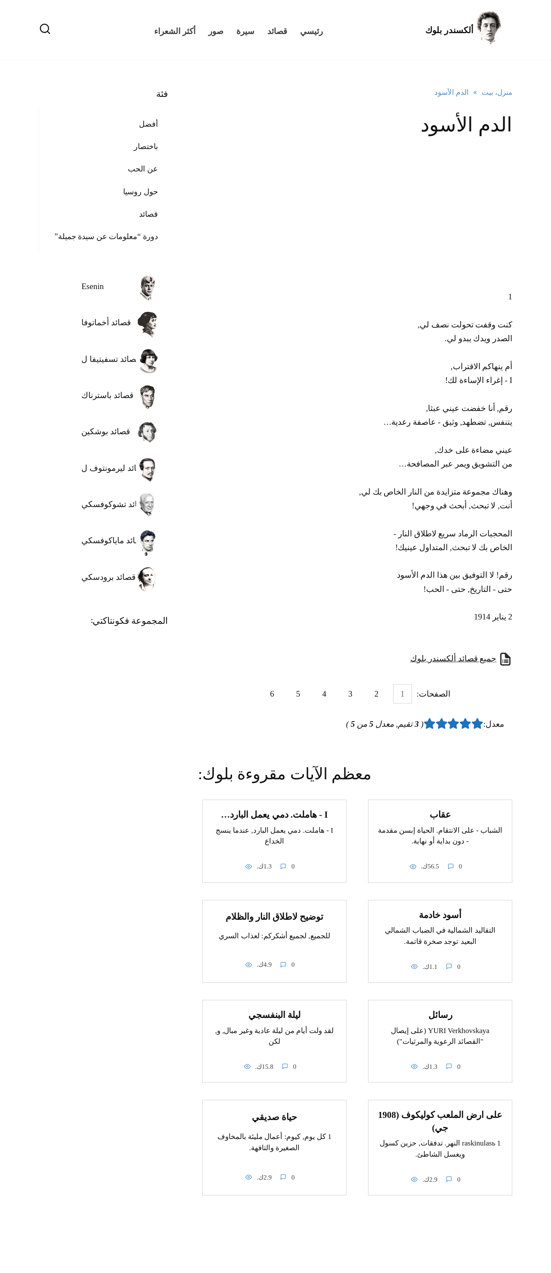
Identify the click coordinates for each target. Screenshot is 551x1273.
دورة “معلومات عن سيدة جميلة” (106, 236)
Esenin (92, 286)
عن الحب (143, 169)
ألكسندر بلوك (449, 30)
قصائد (277, 30)
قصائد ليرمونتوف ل (114, 468)
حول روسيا (140, 191)
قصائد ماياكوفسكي (113, 540)
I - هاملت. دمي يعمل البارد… (274, 814)
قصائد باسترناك (107, 395)
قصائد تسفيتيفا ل (110, 359)
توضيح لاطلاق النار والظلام (275, 917)
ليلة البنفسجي (274, 1015)
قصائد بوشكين (105, 431)
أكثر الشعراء (174, 30)
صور (215, 30)
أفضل (148, 124)
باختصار (146, 146)
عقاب (440, 814)
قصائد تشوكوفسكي (114, 504)
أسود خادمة (440, 915)
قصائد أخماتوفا (106, 322)
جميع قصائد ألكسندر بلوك (453, 658)
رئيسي (311, 30)
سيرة (245, 30)
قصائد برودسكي (108, 577)
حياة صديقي (274, 1117)
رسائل (440, 1015)
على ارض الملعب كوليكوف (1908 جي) (440, 1121)
